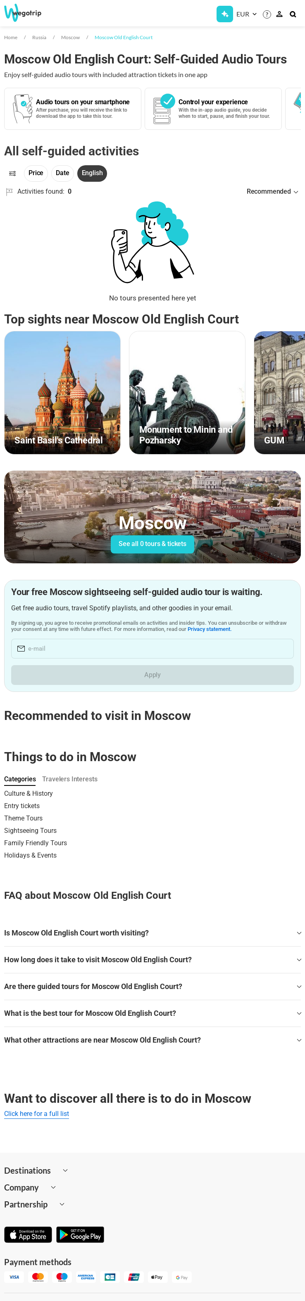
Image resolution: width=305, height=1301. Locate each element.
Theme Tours (23, 818)
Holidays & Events (30, 855)
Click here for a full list (36, 1114)
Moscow (70, 37)
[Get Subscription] (225, 14)
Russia (39, 37)
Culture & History (28, 793)
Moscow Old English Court (123, 37)
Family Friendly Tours (35, 843)
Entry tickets (22, 806)
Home (10, 37)
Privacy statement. (210, 629)
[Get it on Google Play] (80, 1235)
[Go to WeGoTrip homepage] (28, 13)
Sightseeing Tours (30, 831)
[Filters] (12, 173)
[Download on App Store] (28, 1235)
